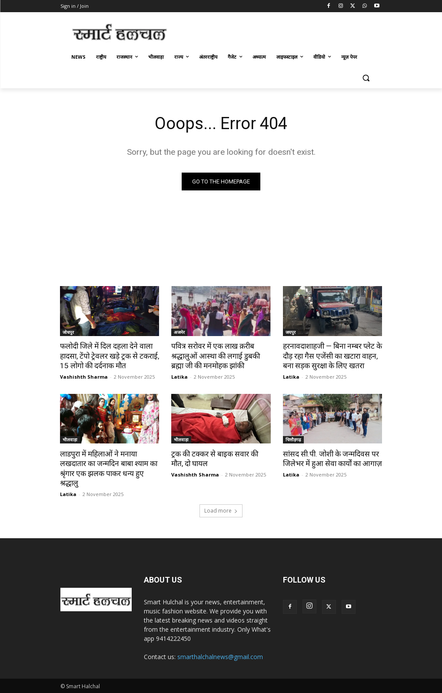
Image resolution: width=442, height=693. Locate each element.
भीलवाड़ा (70, 439)
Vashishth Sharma (84, 376)
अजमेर (179, 332)
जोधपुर (68, 332)
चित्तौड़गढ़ (293, 439)
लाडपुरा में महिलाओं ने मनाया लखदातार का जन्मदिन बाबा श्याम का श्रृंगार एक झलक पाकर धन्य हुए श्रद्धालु (108, 467)
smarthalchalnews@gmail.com (220, 655)
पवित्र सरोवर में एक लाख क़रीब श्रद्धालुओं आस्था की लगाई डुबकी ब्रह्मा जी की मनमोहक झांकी (215, 356)
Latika (179, 376)
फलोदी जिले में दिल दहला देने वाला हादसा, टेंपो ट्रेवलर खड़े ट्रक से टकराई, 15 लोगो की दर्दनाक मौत (108, 356)
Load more (221, 509)
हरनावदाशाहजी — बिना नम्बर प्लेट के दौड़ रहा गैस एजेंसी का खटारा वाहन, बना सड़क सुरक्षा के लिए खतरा (331, 356)
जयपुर (291, 332)
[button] (366, 78)
